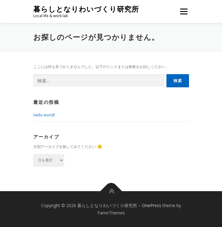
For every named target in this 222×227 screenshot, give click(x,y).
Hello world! (44, 115)
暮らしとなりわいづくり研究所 (86, 9)
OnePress (151, 205)
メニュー (183, 11)
